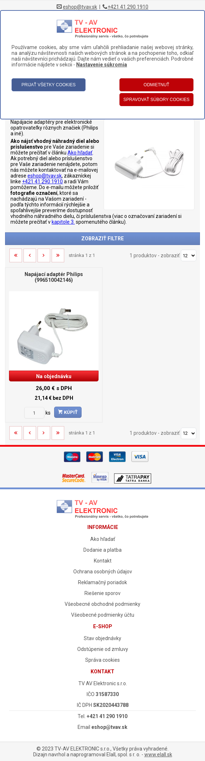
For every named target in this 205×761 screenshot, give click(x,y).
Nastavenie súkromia (101, 64)
